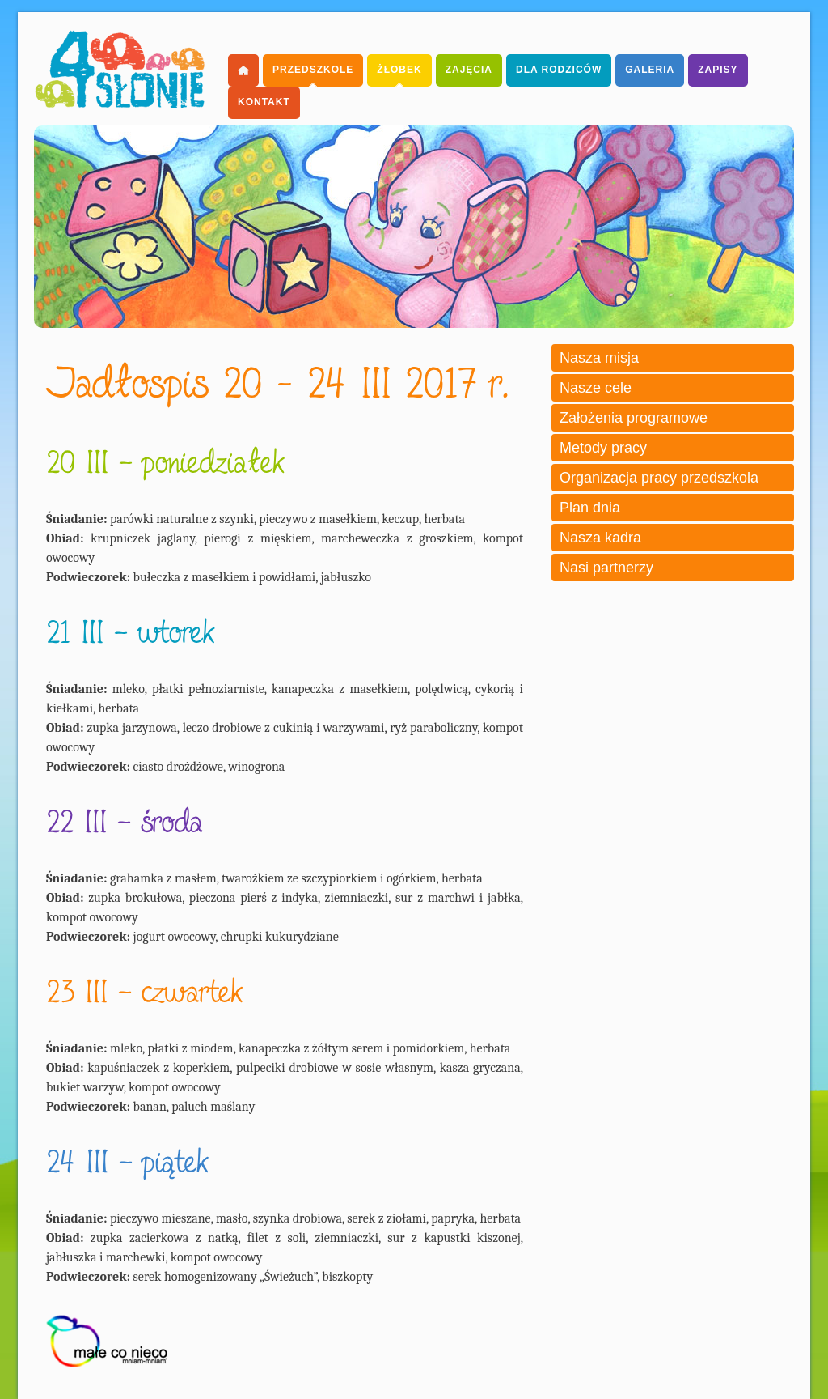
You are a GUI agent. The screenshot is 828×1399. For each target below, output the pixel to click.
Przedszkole (312, 69)
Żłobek (399, 69)
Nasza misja (599, 358)
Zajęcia (469, 69)
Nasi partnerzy (606, 567)
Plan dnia (590, 508)
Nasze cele (596, 388)
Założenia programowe (634, 418)
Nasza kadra (600, 537)
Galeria (649, 69)
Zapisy (717, 69)
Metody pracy (603, 448)
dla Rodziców (559, 69)
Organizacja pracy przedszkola (659, 478)
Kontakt (264, 102)
